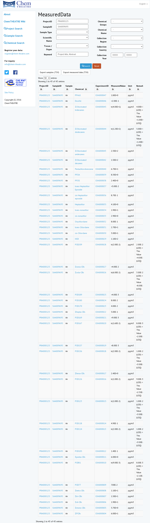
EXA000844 (101, 129)
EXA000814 (101, 423)
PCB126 (78, 379)
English (143, 3)
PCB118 (78, 423)
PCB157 (78, 345)
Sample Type (46, 32)
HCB (77, 239)
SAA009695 (57, 95)
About (7, 14)
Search (86, 66)
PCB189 (78, 294)
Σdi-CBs (78, 502)
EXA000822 (101, 312)
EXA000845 (101, 106)
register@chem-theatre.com (17, 53)
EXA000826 (101, 272)
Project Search (13, 28)
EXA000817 (101, 373)
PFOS (77, 180)
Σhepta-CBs (80, 312)
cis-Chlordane (81, 233)
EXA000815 (101, 401)
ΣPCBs (78, 513)
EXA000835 (101, 204)
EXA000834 (101, 210)
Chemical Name (102, 31)
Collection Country (101, 48)
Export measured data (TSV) (75, 72)
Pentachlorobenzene (84, 169)
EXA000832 (101, 221)
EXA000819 (101, 345)
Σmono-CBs (80, 507)
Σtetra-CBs (79, 490)
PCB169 (78, 317)
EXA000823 (101, 306)
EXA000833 (101, 216)
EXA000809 (101, 485)
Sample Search (13, 35)
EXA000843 (101, 151)
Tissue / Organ (48, 48)
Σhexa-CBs (80, 373)
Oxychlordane (81, 221)
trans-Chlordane (82, 227)
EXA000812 (101, 451)
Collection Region (101, 40)
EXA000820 (101, 323)
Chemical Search (14, 43)
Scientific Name (47, 39)
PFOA (77, 174)
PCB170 (78, 306)
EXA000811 (101, 457)
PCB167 (78, 323)
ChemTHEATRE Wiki (14, 21)
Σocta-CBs (79, 272)
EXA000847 (101, 95)
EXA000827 (101, 266)
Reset (96, 66)
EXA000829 (101, 239)
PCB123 (78, 401)
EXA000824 (101, 300)
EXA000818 (101, 351)
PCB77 (78, 485)
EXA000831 (101, 227)
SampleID (47, 27)
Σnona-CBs (80, 266)
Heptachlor (80, 204)
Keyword (48, 54)
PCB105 (78, 451)
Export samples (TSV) (49, 72)
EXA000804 (101, 513)
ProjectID (47, 21)
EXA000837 (101, 186)
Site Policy (9, 92)
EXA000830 (101, 233)
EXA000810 (101, 462)
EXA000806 (101, 502)
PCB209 (78, 244)
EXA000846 (101, 101)
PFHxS (78, 95)
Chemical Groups (102, 23)
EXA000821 (101, 317)
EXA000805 (101, 507)
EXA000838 (101, 180)
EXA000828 (101, 244)
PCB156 (78, 351)
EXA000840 (101, 169)
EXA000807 (101, 496)
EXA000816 (101, 379)
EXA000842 (101, 160)
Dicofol (78, 101)
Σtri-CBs (78, 496)
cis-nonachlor (81, 216)
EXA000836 (101, 195)
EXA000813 (101, 429)
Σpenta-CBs (80, 457)
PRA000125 (44, 95)
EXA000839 (101, 174)
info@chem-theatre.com (15, 64)
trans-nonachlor (82, 210)
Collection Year (101, 57)
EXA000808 (101, 490)
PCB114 (78, 429)
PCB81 (78, 462)
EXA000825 (101, 294)
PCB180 (78, 300)
